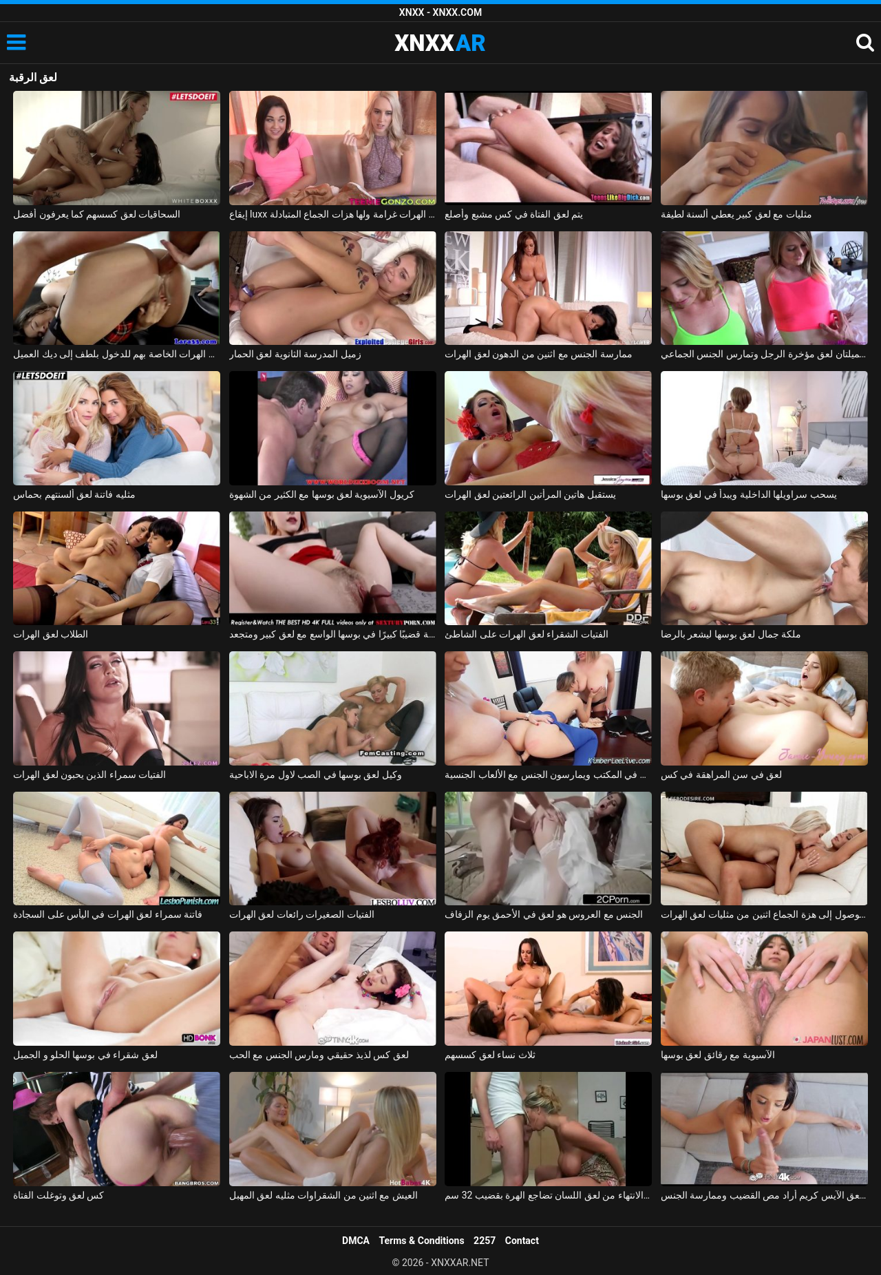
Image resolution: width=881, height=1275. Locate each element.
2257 (485, 1240)
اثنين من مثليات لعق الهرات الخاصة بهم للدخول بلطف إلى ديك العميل (116, 353)
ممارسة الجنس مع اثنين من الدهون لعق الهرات (538, 353)
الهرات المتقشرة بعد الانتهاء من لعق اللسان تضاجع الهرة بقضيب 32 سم (548, 1195)
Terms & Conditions (422, 1240)
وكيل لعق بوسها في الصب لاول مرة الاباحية (315, 774)
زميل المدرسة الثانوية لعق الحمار (295, 353)
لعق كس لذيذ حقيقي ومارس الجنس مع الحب (319, 1054)
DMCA (356, 1240)
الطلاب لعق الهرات (50, 634)
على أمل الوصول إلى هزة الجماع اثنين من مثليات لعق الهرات (764, 914)
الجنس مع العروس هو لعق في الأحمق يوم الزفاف (544, 914)
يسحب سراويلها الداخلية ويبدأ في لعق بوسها (749, 494)
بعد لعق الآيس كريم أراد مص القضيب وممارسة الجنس (764, 1195)
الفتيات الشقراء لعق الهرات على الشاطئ (526, 634)
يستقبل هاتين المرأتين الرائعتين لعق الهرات (530, 494)
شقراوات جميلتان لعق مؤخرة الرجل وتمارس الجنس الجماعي (764, 353)
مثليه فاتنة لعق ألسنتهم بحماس (74, 494)
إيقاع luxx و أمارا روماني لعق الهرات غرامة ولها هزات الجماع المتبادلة (332, 214)
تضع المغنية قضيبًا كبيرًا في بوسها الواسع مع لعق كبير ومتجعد (332, 634)
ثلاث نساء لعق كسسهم (490, 1054)
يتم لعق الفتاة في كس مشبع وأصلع (514, 214)
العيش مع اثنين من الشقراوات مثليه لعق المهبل (323, 1195)
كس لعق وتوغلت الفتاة (58, 1195)
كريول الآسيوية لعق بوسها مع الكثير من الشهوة (321, 494)
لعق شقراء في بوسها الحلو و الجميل (85, 1054)
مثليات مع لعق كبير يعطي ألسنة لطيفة (736, 214)
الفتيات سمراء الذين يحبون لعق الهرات (89, 774)
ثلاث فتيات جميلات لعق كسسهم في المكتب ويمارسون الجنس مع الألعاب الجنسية (548, 774)
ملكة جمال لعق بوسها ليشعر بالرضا (731, 634)
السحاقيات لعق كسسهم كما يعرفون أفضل (96, 214)
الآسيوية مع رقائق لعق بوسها (718, 1054)
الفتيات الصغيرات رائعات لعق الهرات (301, 914)
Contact (522, 1240)
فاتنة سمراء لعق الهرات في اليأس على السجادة (107, 914)
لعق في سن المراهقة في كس (721, 774)
